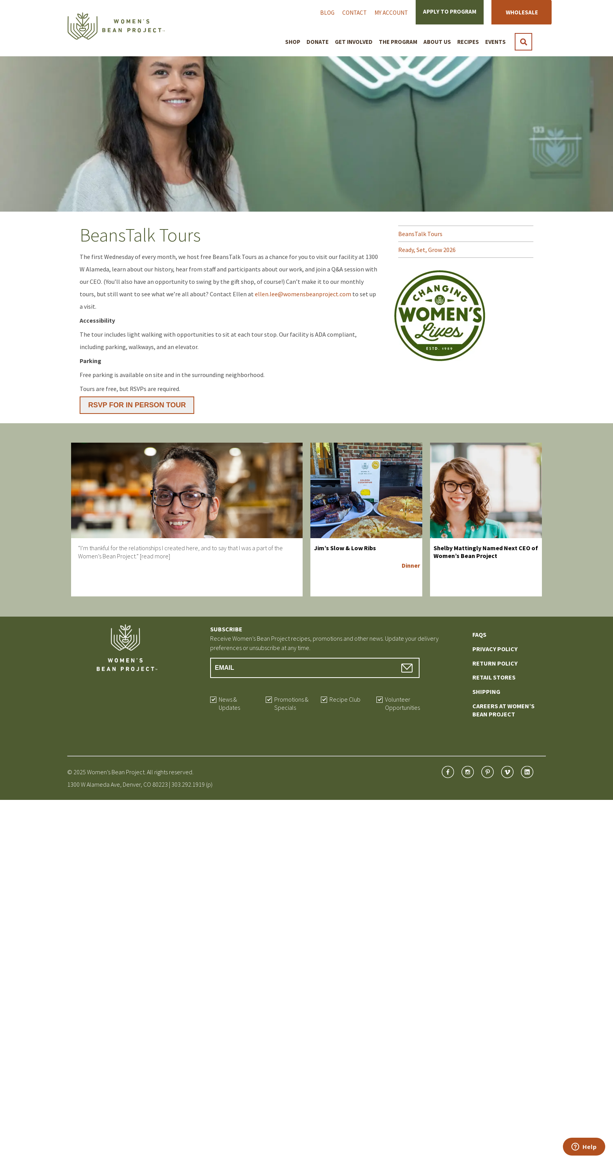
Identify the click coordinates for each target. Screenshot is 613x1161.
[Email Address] (315, 668)
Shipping (486, 691)
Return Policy (494, 663)
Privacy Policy (494, 649)
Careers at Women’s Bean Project (503, 710)
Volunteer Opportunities (402, 703)
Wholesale (522, 12)
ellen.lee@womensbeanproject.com (303, 294)
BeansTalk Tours (420, 234)
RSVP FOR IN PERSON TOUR (137, 405)
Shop (292, 41)
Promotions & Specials (291, 703)
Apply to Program (449, 11)
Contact (354, 12)
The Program (398, 41)
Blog (327, 12)
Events (495, 41)
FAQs (479, 634)
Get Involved (354, 41)
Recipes (468, 41)
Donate (317, 41)
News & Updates (229, 703)
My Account (391, 12)
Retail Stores (493, 677)
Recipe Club (344, 699)
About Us (437, 41)
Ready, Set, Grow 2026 (427, 250)
